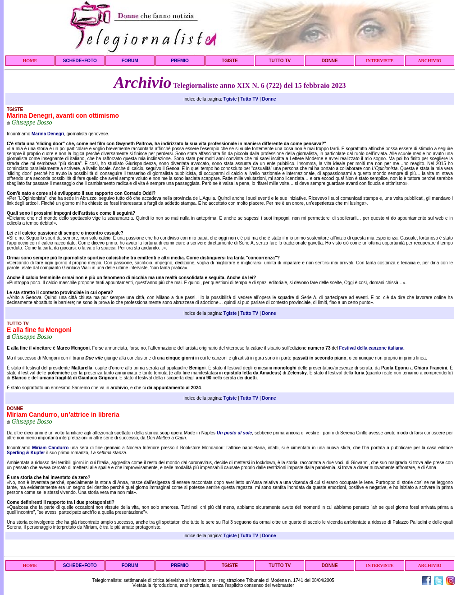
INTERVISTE (379, 60)
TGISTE (230, 60)
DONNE (330, 60)
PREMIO (179, 60)
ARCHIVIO (429, 60)
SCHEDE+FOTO (80, 60)
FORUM (130, 60)
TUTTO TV (280, 60)
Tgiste (230, 99)
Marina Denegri (48, 133)
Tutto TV (249, 99)
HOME (30, 60)
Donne (269, 99)
